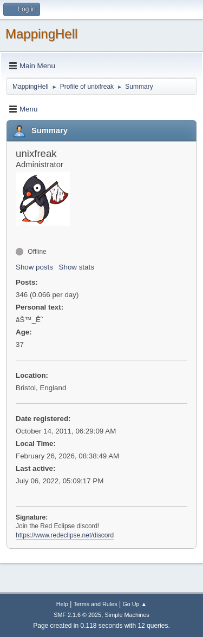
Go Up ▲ (134, 604)
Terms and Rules (95, 604)
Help (62, 604)
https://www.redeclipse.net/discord (65, 535)
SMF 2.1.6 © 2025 (77, 615)
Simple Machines (127, 615)
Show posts (34, 267)
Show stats (76, 267)
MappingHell (41, 34)
